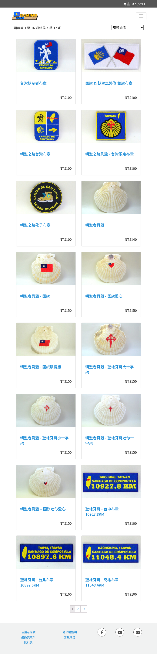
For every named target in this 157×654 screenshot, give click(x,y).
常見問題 (69, 637)
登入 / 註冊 (138, 4)
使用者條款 (28, 632)
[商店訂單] (128, 27)
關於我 (28, 642)
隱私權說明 (70, 632)
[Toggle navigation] (141, 16)
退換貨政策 (28, 637)
